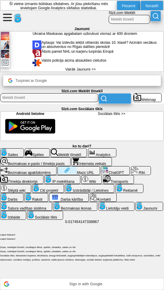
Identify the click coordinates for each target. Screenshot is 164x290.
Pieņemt (128, 6)
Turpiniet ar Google (27, 80)
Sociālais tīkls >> (111, 114)
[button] (82, 284)
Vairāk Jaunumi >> (80, 69)
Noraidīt (152, 6)
